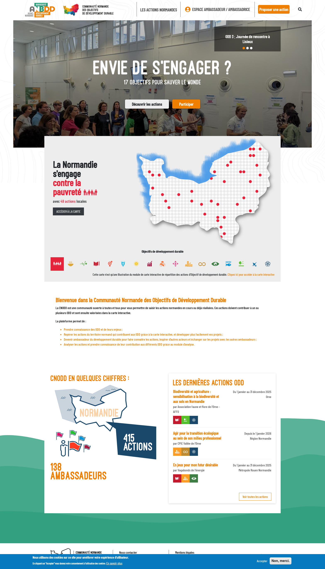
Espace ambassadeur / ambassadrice (217, 9)
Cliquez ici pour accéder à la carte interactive (251, 274)
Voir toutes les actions (255, 497)
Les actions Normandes (158, 9)
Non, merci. (281, 561)
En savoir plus (114, 563)
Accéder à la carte (68, 211)
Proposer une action (273, 9)
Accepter (262, 561)
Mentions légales (184, 552)
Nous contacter (128, 552)
